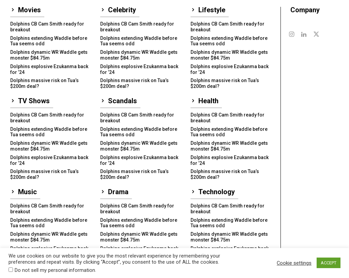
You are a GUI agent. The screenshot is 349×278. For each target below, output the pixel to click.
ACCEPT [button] (328, 262)
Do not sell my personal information (55, 270)
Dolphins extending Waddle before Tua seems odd (48, 41)
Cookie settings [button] (294, 263)
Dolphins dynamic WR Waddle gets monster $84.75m (49, 55)
